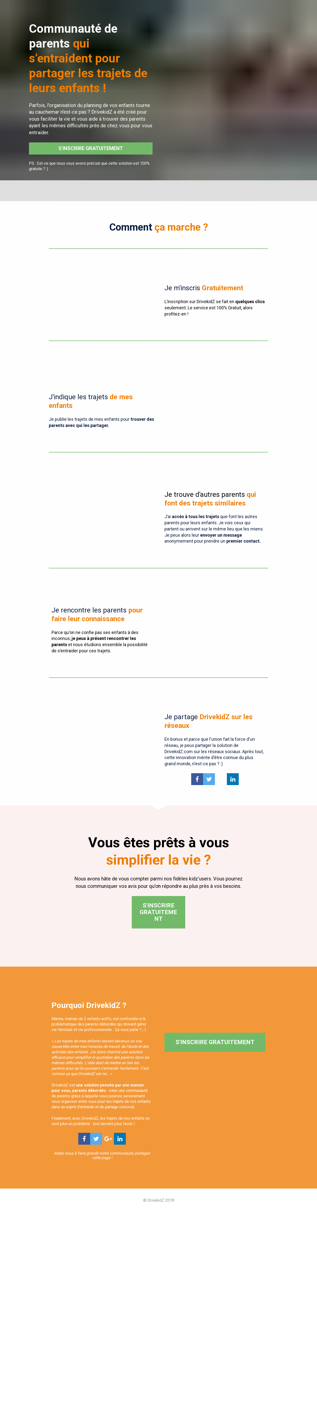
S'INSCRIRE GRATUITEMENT (90, 148)
